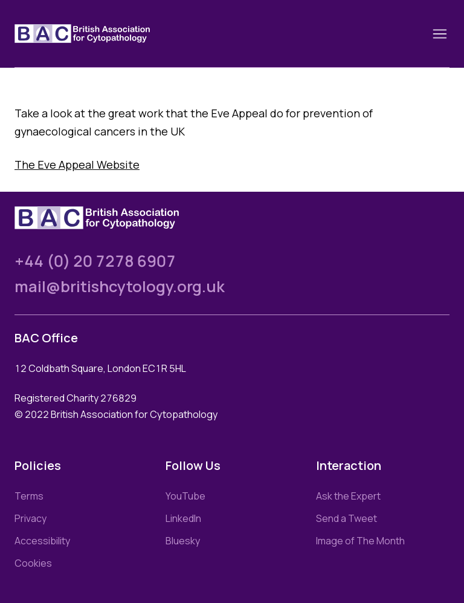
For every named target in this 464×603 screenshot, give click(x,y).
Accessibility (42, 540)
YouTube (185, 496)
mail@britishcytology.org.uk (119, 286)
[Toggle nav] (440, 34)
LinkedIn (183, 518)
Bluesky (183, 540)
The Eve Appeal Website (77, 164)
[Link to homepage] (96, 33)
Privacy (30, 518)
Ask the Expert (348, 496)
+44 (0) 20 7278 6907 (95, 261)
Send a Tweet (346, 518)
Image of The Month (360, 540)
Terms (29, 496)
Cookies (33, 563)
